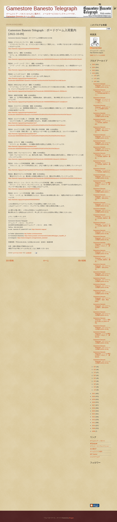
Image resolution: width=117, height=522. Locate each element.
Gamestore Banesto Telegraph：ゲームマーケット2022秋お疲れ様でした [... (101, 92)
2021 (93, 393)
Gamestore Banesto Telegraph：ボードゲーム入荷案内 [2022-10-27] (101, 136)
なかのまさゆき (97, 48)
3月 (95, 384)
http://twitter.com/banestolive (33, 233)
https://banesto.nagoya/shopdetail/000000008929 (23, 48)
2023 (93, 70)
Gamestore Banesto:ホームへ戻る (20, 16)
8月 (95, 369)
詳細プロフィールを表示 (97, 55)
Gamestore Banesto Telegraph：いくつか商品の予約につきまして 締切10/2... (101, 183)
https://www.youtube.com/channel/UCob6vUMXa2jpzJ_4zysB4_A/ (45, 235)
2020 (93, 396)
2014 (93, 414)
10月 (95, 81)
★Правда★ (93, 443)
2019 (93, 399)
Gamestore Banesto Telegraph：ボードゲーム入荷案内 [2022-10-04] (101, 341)
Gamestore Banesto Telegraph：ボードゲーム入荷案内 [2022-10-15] (101, 238)
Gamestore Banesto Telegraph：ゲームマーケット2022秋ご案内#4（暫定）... (101, 155)
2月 (95, 387)
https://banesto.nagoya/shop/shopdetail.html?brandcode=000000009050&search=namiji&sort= (38, 102)
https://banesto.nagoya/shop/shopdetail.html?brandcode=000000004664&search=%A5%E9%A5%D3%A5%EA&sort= (45, 178)
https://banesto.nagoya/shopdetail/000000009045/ (24, 189)
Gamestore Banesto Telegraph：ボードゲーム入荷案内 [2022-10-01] (101, 361)
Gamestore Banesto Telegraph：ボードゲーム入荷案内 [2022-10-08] (101, 292)
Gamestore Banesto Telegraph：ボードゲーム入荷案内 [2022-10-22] (101, 176)
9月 (95, 367)
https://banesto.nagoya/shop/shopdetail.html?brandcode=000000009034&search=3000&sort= (37, 91)
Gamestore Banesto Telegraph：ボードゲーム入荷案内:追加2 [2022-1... (101, 190)
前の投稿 (82, 261)
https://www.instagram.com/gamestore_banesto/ (32, 238)
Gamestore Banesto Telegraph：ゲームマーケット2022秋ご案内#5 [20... (101, 122)
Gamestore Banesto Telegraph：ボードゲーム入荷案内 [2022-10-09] (101, 285)
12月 (95, 75)
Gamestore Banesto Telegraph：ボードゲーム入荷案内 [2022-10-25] (101, 148)
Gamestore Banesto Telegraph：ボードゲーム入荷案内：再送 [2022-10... (101, 129)
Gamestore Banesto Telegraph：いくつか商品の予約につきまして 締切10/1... (101, 245)
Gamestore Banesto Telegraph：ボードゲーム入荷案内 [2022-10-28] (101, 114)
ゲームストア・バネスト (97, 441)
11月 (95, 78)
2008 (93, 431)
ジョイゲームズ (95, 457)
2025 (93, 64)
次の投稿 (10, 261)
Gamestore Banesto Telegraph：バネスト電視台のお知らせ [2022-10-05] (101, 320)
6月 (95, 375)
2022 (93, 73)
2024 (93, 67)
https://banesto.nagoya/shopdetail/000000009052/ (24, 199)
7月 (95, 372)
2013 (93, 417)
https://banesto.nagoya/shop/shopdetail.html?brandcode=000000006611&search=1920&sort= (37, 159)
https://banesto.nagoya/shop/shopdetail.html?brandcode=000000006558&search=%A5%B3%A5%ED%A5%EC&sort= (45, 170)
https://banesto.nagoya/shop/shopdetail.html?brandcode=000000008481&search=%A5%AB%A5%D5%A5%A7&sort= (45, 59)
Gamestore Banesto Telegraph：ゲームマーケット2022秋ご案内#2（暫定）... (101, 225)
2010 (93, 425)
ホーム (46, 261)
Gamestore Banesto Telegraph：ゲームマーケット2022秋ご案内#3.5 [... (102, 170)
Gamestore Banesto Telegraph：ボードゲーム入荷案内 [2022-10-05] (101, 327)
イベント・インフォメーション (99, 446)
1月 (95, 390)
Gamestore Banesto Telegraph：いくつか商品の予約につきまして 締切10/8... (101, 334)
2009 (93, 428)
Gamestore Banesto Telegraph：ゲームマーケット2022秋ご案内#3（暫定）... (101, 217)
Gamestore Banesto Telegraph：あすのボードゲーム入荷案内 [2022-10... (101, 108)
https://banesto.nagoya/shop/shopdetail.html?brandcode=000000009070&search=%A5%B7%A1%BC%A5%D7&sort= (45, 70)
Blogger (71, 518)
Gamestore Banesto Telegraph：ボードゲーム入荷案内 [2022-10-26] (101, 142)
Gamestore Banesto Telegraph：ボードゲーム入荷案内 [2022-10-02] (101, 347)
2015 (93, 411)
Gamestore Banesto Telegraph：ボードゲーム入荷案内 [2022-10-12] (101, 273)
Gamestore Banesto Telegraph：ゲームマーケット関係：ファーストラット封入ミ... (101, 100)
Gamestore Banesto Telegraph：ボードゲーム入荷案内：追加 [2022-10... (101, 197)
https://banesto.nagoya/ (39, 229)
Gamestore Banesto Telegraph (41, 8)
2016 (93, 408)
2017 (93, 405)
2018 (93, 402)
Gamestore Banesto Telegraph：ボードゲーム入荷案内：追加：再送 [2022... (101, 299)
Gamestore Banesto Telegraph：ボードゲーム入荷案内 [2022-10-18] (101, 232)
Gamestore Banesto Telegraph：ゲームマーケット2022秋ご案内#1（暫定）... (101, 259)
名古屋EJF (93, 449)
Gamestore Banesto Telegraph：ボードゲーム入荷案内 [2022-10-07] (101, 313)
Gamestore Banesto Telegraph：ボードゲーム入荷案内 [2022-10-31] (101, 85)
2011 (93, 422)
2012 (93, 419)
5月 (95, 378)
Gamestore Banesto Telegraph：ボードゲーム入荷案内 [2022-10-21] (101, 204)
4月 (95, 381)
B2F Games (93, 454)
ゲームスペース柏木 (96, 451)
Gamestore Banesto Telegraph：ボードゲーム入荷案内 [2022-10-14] (101, 252)
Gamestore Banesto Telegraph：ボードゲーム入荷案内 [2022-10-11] (101, 279)
